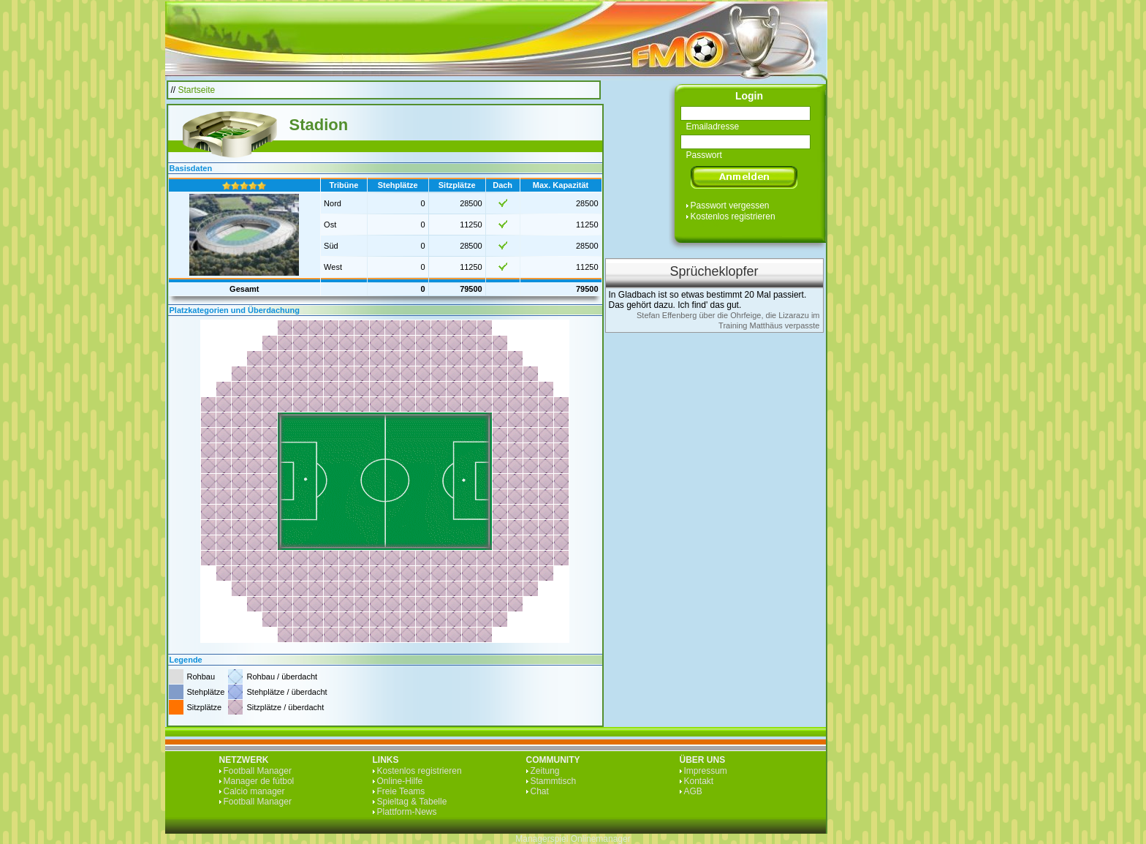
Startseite (197, 90)
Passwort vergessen (730, 205)
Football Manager (258, 771)
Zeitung (545, 771)
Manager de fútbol (259, 781)
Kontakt (699, 781)
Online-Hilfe (400, 781)
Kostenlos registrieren (733, 216)
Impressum (705, 771)
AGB (693, 791)
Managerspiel (541, 839)
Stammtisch (554, 781)
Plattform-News (407, 812)
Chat (540, 791)
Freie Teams (401, 791)
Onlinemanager (601, 839)
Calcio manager (254, 791)
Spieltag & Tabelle (412, 801)
